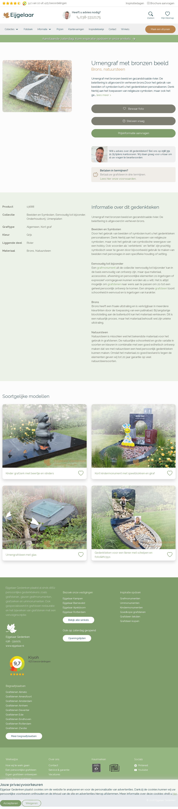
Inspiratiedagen (135, 3)
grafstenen (114, 284)
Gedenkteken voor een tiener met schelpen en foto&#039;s (123, 554)
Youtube (141, 769)
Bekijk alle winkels (78, 620)
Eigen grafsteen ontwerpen (21, 774)
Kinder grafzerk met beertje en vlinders (30, 473)
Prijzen (60, 29)
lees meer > (104, 95)
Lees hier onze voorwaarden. (118, 178)
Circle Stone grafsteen (18, 778)
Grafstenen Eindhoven (18, 719)
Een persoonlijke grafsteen (21, 769)
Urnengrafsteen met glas (21, 554)
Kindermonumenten (131, 607)
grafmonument (106, 267)
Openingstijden (77, 638)
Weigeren (31, 803)
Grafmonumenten (130, 598)
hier (175, 793)
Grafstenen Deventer (17, 710)
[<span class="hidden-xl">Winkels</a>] (125, 29)
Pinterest (141, 765)
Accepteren (10, 803)
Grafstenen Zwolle (16, 728)
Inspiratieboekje (96, 29)
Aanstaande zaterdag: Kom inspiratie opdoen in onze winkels (89, 39)
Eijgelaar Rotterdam (74, 612)
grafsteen (161, 288)
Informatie (44, 29)
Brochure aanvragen (160, 3)
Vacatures (54, 774)
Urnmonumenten (129, 603)
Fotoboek (28, 29)
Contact (112, 29)
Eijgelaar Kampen (73, 598)
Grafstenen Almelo (16, 692)
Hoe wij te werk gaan (18, 765)
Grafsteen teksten (130, 616)
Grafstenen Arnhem (17, 705)
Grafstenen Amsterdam (19, 701)
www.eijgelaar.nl (15, 645)
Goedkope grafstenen (133, 612)
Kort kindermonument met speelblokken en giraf (125, 473)
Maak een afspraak (160, 29)
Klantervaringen (76, 29)
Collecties (12, 29)
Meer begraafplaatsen (24, 736)
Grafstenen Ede (14, 714)
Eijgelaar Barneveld (74, 603)
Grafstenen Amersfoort (19, 696)
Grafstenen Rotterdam (18, 723)
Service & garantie (59, 769)
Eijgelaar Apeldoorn (74, 607)
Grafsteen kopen (129, 621)
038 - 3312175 (13, 641)
